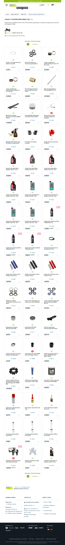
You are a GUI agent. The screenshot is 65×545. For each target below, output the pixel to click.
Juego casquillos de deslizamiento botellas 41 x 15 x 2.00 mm (13, 90)
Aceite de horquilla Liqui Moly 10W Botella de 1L (13, 248)
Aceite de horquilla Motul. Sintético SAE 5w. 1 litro (12, 169)
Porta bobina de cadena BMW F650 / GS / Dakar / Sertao (32, 354)
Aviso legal (31, 539)
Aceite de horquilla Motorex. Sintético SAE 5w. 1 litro (32, 195)
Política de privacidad (51, 539)
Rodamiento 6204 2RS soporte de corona (30, 328)
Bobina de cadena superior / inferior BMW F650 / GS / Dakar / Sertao (51, 355)
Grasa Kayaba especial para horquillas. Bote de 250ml (32, 116)
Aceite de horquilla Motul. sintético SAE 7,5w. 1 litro (12, 195)
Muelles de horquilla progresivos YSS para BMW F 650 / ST (13, 117)
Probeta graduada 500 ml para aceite (31, 435)
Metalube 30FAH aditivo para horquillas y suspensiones (13, 142)
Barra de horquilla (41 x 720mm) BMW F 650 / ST (50, 89)
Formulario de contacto (32, 502)
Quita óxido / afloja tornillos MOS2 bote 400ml (13, 408)
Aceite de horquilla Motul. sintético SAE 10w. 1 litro (50, 169)
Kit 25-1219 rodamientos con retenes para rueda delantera (32, 301)
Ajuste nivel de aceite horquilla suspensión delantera (49, 117)
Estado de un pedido (50, 513)
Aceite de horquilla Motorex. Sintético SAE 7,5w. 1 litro (51, 195)
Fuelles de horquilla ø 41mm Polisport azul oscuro (13, 275)
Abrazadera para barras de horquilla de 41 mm (51, 248)
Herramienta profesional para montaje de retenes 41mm (31, 90)
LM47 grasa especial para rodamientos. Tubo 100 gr (31, 381)
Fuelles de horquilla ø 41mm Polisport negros (32, 275)
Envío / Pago (48, 502)
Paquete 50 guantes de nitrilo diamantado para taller (13, 461)
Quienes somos (11, 504)
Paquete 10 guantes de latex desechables (32, 461)
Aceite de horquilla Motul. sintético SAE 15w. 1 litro (31, 169)
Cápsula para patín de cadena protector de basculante (13, 354)
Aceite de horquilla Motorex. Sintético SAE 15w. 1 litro (32, 222)
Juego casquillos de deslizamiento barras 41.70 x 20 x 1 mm (51, 64)
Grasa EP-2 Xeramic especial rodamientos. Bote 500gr (51, 381)
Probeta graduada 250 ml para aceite (12, 435)
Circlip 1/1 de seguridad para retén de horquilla (13, 63)
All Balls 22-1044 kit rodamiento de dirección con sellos (13, 302)
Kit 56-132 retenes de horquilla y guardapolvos (31, 63)
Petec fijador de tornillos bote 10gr (32, 408)
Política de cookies (39, 539)
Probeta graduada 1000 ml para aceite (51, 435)
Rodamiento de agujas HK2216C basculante (11, 328)
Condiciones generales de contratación (18, 539)
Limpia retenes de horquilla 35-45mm (51, 142)
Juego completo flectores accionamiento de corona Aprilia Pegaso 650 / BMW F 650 (13, 382)
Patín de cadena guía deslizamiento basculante (50, 328)
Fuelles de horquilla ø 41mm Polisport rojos (51, 275)
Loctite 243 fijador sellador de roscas (51, 408)
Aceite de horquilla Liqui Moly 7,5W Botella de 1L (51, 222)
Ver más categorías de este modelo (16, 35)
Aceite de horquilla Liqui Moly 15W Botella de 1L (32, 248)
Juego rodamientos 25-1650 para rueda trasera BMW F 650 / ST (51, 302)
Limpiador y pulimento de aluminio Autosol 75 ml (50, 461)
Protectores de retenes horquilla (31, 142)
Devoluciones (48, 510)
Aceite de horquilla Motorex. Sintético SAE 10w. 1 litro (13, 222)
